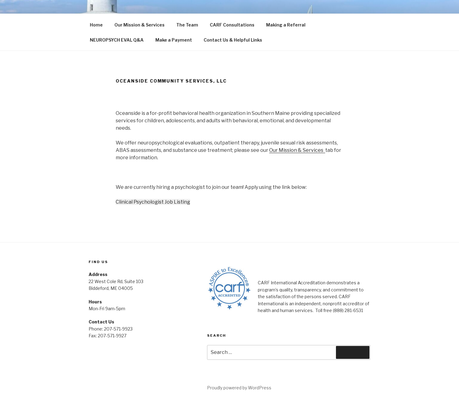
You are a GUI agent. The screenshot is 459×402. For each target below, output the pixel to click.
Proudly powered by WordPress (239, 387)
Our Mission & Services (139, 24)
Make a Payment (173, 40)
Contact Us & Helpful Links (233, 40)
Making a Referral (285, 24)
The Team (187, 24)
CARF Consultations (232, 24)
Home (96, 24)
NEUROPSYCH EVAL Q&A (117, 40)
